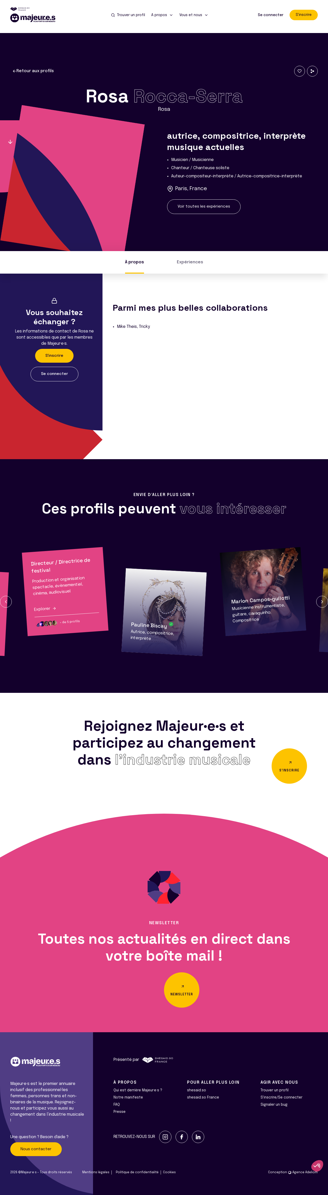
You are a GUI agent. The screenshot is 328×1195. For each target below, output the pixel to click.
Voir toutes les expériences (204, 206)
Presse (120, 1112)
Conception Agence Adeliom (293, 1172)
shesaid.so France (203, 1097)
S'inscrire (304, 15)
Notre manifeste (128, 1097)
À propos (134, 262)
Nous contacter (36, 1149)
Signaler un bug (274, 1104)
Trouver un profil (275, 1090)
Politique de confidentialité (137, 1172)
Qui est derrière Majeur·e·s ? (138, 1090)
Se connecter (270, 15)
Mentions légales (95, 1172)
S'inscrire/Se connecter (281, 1097)
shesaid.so (196, 1090)
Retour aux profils (33, 71)
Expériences (190, 262)
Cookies (169, 1172)
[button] (6, 602)
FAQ (117, 1104)
